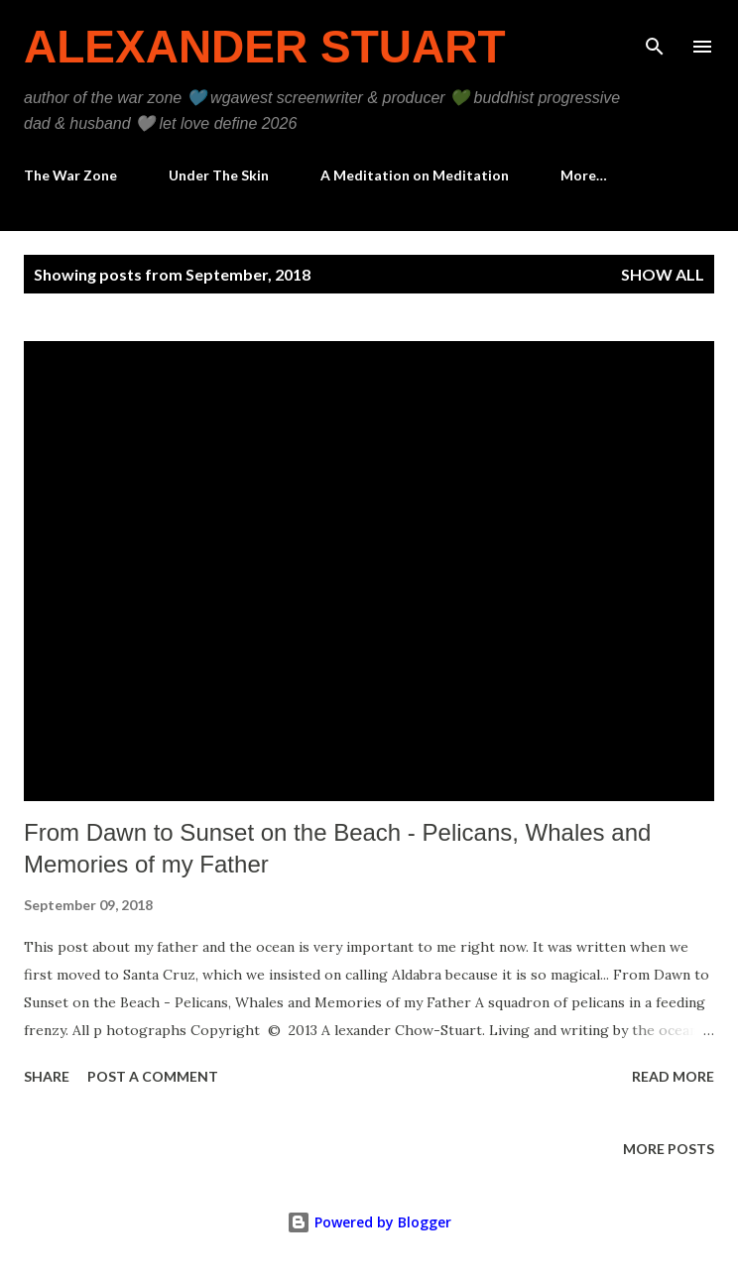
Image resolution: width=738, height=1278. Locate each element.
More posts (668, 1148)
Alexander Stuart (265, 46)
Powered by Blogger (369, 1222)
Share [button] (46, 1076)
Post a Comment (152, 1076)
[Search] (655, 36)
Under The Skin (219, 175)
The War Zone (70, 175)
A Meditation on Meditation (414, 175)
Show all (662, 274)
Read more (673, 1076)
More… (583, 175)
